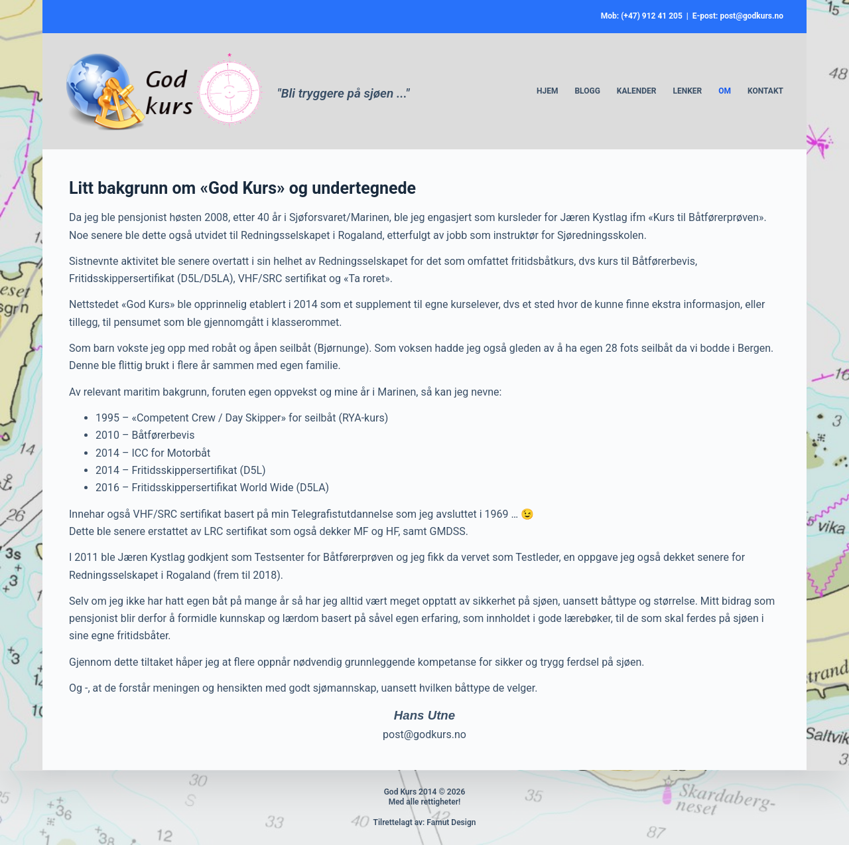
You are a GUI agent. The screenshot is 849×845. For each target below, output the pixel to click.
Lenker (687, 91)
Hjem (547, 91)
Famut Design (451, 822)
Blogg (587, 91)
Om (724, 91)
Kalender (637, 91)
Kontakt (765, 91)
